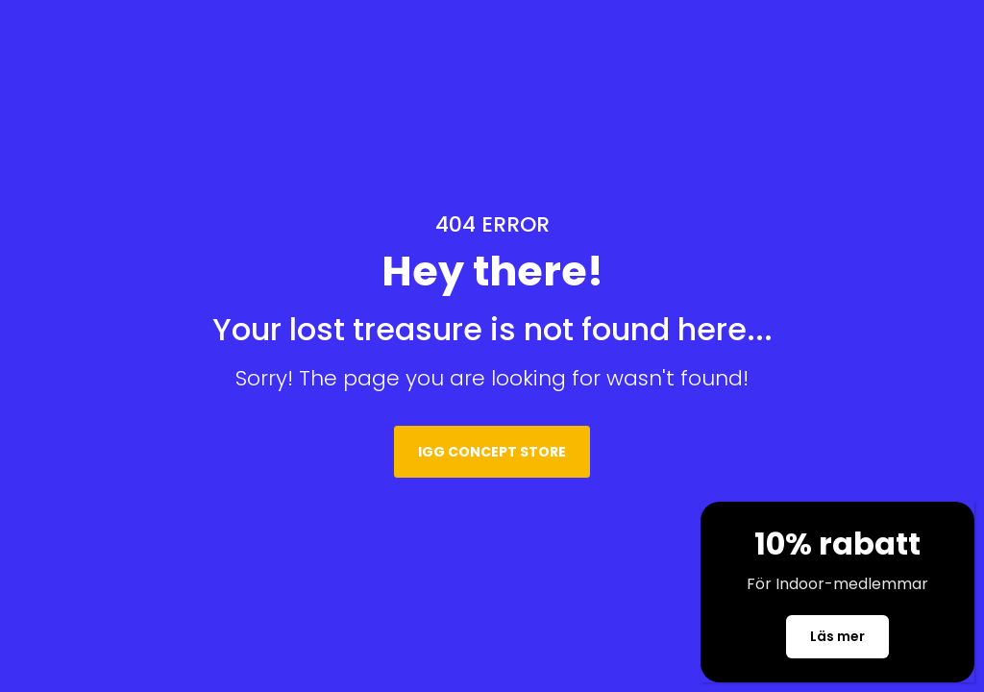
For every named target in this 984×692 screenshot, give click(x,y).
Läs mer (837, 641)
